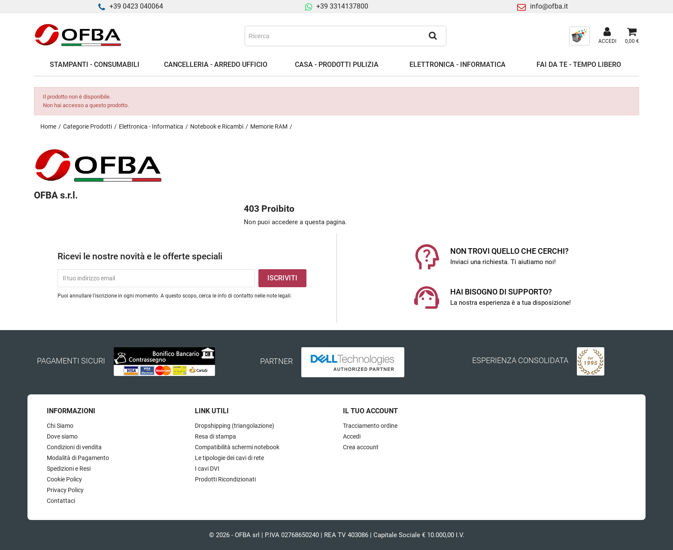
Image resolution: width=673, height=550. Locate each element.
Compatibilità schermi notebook (237, 447)
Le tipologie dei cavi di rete (229, 457)
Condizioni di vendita (74, 447)
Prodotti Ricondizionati (225, 479)
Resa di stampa (215, 436)
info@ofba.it (549, 6)
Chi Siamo (60, 425)
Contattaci (61, 500)
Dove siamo (62, 436)
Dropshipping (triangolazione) (234, 425)
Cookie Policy (64, 479)
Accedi (352, 436)
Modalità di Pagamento (78, 457)
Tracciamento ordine (370, 425)
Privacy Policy (65, 490)
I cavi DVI (207, 468)
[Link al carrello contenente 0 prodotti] (632, 36)
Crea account (361, 447)
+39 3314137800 (342, 6)
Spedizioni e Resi (69, 468)
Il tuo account (370, 411)
